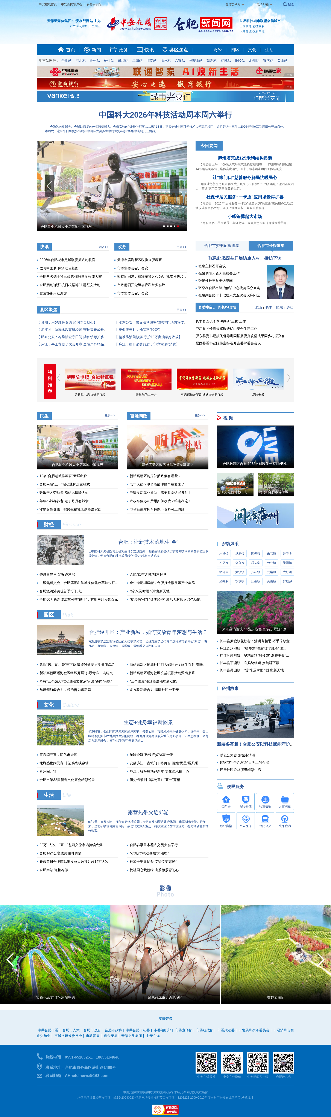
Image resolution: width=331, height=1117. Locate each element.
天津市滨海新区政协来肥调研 (139, 260)
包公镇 (271, 562)
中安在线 (153, 1036)
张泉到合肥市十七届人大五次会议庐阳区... (230, 295)
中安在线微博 (206, 1076)
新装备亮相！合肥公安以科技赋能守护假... (257, 744)
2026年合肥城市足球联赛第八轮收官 (67, 260)
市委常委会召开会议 (132, 268)
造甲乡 (287, 553)
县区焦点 (178, 49)
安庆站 (268, 60)
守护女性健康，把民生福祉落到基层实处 (70, 509)
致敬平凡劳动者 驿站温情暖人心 (63, 492)
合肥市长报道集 (270, 245)
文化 (252, 49)
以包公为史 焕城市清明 (237, 755)
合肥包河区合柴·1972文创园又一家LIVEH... (256, 464)
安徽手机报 (94, 4)
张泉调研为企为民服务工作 (219, 273)
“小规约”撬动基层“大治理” (149, 853)
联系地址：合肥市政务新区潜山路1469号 (81, 1067)
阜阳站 (137, 60)
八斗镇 (255, 572)
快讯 (149, 49)
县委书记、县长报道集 (217, 307)
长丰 (269, 307)
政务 (123, 49)
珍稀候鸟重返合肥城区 (165, 997)
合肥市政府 (92, 1030)
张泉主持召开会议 (212, 266)
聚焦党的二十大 (171, 394)
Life (66, 795)
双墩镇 (239, 581)
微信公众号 (233, 4)
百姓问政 (138, 416)
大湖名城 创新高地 (252, 31)
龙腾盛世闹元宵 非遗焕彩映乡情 (63, 763)
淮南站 (151, 60)
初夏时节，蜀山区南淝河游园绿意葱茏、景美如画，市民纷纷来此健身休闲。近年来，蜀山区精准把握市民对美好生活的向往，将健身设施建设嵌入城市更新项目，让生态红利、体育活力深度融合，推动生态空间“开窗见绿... (148, 736)
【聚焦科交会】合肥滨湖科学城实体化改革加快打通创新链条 (85, 583)
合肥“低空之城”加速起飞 (148, 574)
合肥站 (66, 60)
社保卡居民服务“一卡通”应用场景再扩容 (245, 197)
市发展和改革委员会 (253, 1030)
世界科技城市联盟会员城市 (260, 21)
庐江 (289, 307)
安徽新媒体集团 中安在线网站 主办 (74, 21)
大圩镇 (287, 572)
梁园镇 (287, 562)
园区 (235, 49)
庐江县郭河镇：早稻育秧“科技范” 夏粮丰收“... (254, 655)
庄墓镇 (255, 581)
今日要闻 (209, 145)
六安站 (180, 60)
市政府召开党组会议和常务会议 (141, 285)
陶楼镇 (255, 553)
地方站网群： (49, 60)
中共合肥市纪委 (138, 1030)
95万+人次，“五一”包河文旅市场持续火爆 (71, 845)
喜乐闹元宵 (48, 771)
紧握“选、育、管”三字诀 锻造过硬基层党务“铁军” (76, 664)
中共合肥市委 (48, 1030)
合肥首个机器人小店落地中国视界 (66, 226)
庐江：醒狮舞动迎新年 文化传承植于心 (159, 771)
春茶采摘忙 (275, 997)
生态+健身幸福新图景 (148, 722)
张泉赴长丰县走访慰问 (215, 280)
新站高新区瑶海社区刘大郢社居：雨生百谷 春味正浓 (170, 664)
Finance (71, 524)
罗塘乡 (287, 581)
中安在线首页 (48, 4)
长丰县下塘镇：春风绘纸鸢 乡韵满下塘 (249, 663)
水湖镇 (223, 553)
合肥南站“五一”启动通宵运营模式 (64, 484)
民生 (44, 416)
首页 (70, 49)
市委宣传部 (183, 1030)
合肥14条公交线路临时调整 (60, 853)
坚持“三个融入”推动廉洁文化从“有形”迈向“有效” (75, 681)
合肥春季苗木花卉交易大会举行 (154, 845)
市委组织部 (162, 1030)
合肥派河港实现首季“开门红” (61, 591)
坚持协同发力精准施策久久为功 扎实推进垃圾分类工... (158, 276)
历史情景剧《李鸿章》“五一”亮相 (155, 780)
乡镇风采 (230, 543)
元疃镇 (271, 572)
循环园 (223, 572)
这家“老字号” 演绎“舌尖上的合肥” (245, 762)
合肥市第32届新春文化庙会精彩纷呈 (67, 780)
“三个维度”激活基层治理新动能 (153, 681)
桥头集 (255, 562)
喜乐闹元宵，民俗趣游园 (58, 755)
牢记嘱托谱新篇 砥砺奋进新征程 (227, 394)
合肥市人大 (71, 1030)
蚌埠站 (123, 60)
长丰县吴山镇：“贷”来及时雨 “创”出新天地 (252, 670)
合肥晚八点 (283, 1076)
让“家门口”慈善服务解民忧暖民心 (245, 177)
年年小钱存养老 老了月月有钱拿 (63, 501)
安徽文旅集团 (131, 1036)
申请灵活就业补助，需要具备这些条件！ (160, 492)
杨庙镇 (239, 553)
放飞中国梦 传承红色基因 (58, 268)
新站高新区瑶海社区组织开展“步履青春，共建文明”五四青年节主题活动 (93, 673)
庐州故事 (230, 688)
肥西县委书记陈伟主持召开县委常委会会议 (228, 343)
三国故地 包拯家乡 (252, 26)
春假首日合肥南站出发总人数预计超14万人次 (74, 861)
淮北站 (81, 60)
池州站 (254, 60)
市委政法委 (226, 1030)
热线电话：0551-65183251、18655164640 (82, 1057)
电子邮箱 (263, 4)
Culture (70, 705)
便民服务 (235, 786)
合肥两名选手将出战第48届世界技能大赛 (70, 276)
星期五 (96, 26)
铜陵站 (240, 60)
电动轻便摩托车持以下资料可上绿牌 (157, 509)
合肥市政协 (113, 1030)
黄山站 (282, 60)
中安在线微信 (232, 1076)
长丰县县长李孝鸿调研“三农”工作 (221, 321)
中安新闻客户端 (71, 4)
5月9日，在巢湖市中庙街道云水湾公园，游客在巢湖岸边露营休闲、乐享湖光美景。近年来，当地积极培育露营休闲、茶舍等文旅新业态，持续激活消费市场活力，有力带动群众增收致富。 (148, 826)
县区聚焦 (48, 309)
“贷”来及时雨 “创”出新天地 (150, 591)
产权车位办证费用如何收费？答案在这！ (160, 501)
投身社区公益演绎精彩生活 (240, 770)
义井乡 (223, 581)
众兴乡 (239, 562)
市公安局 (110, 1036)
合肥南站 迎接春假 (53, 870)
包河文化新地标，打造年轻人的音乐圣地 (248, 492)
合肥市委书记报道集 (221, 245)
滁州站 (166, 60)
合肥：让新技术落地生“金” (148, 542)
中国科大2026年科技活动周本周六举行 (165, 115)
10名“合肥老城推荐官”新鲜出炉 (63, 476)
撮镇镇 (239, 572)
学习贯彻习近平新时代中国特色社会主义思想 (64, 394)
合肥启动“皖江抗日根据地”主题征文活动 (69, 285)
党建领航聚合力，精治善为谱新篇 (65, 689)
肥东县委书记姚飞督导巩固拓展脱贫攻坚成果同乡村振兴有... (242, 336)
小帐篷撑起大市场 (245, 216)
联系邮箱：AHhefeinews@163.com (77, 1076)
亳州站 (95, 60)
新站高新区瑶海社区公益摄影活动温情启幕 (162, 673)
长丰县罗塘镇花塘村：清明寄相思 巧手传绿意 (254, 641)
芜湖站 (211, 60)
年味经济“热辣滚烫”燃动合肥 (151, 755)
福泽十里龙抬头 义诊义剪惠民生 (154, 861)
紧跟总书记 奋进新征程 (115, 394)
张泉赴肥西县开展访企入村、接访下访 (244, 258)
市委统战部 (204, 1030)
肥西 (258, 307)
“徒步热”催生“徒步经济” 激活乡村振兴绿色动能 (165, 599)
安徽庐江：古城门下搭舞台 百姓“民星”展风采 (164, 763)
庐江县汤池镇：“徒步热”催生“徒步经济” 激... (255, 629)
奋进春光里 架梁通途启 (57, 574)
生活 (269, 49)
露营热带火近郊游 (53, 293)
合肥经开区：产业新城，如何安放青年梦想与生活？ (148, 632)
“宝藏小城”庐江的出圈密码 (55, 997)
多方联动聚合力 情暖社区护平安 (154, 689)
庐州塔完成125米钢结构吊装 (245, 158)
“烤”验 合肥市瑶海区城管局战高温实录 (287, 492)
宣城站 (226, 60)
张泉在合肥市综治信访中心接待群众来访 (229, 288)
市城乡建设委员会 (68, 1036)
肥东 (279, 307)
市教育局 (93, 1036)
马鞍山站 (196, 60)
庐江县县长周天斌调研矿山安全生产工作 (226, 328)
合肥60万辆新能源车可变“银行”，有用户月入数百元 (78, 599)
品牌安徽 (284, 394)
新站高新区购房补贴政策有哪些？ (167, 465)
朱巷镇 (271, 553)
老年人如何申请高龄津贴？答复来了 (157, 484)
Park (67, 615)
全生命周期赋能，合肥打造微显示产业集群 (162, 583)
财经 (218, 49)
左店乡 (223, 562)
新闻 (96, 49)
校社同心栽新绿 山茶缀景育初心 (154, 870)
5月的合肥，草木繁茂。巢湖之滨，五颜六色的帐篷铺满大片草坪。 (245, 223)
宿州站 (109, 60)
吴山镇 (271, 581)
